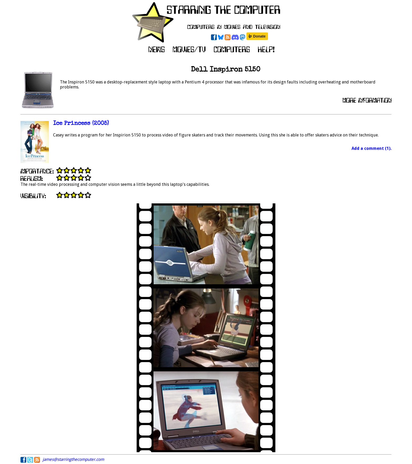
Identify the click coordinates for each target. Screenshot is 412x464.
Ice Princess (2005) (81, 124)
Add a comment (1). (372, 148)
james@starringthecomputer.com (73, 459)
